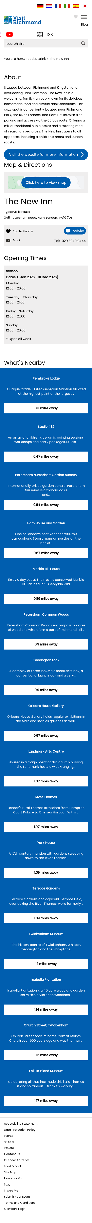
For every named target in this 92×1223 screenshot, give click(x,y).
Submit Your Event (17, 1197)
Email (16, 240)
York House (46, 842)
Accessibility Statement (21, 1124)
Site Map (10, 1172)
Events (8, 1136)
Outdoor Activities (17, 1160)
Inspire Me (11, 1191)
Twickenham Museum (46, 934)
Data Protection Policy (19, 1130)
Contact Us (12, 1154)
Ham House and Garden (46, 523)
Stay (7, 1184)
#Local (9, 1142)
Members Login (14, 1209)
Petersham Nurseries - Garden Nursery (46, 475)
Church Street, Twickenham (46, 1025)
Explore (9, 1148)
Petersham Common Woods (46, 614)
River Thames (46, 797)
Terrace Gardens (46, 888)
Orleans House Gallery (46, 705)
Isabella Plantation (46, 979)
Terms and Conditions (19, 1203)
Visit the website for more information (43, 154)
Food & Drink (36, 58)
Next (85, 1111)
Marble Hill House (46, 569)
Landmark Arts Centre (46, 751)
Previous (5, 1111)
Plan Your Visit (14, 1178)
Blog (84, 24)
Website (78, 231)
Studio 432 (46, 426)
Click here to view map (46, 182)
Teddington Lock (46, 660)
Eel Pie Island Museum (46, 1071)
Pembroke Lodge (46, 378)
